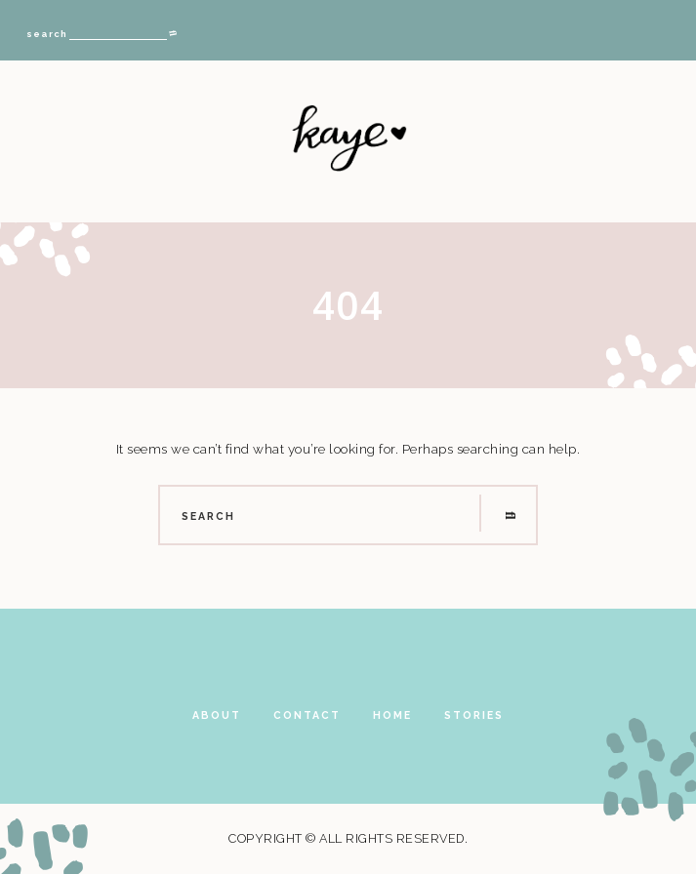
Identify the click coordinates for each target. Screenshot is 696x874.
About (216, 715)
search (46, 33)
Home (392, 715)
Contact (307, 715)
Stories (474, 715)
